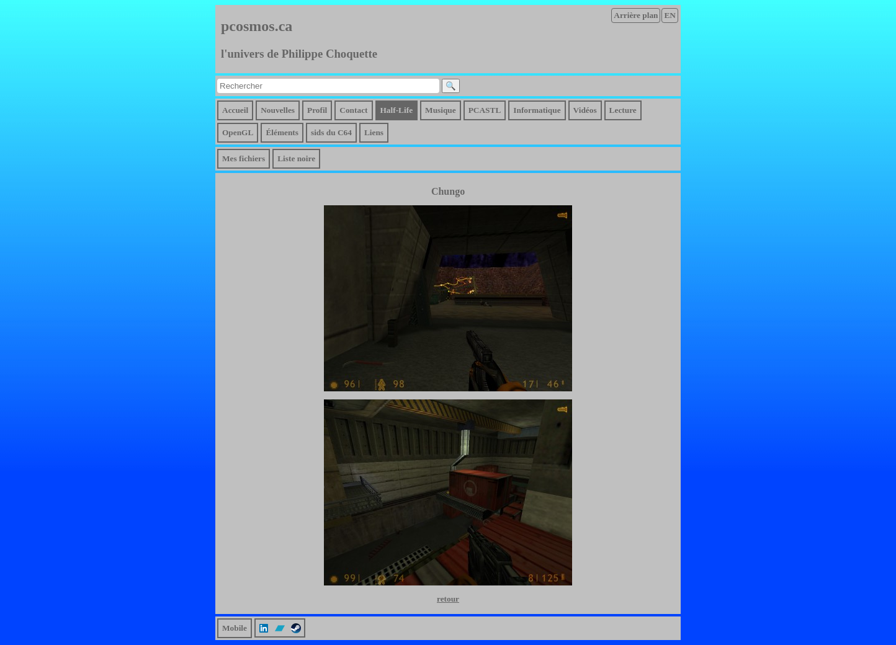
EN (670, 15)
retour (448, 598)
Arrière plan (636, 15)
